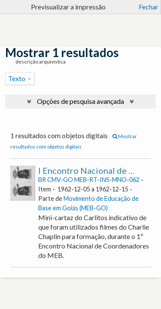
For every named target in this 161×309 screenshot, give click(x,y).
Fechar (148, 7)
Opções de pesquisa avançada (80, 101)
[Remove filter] (29, 78)
